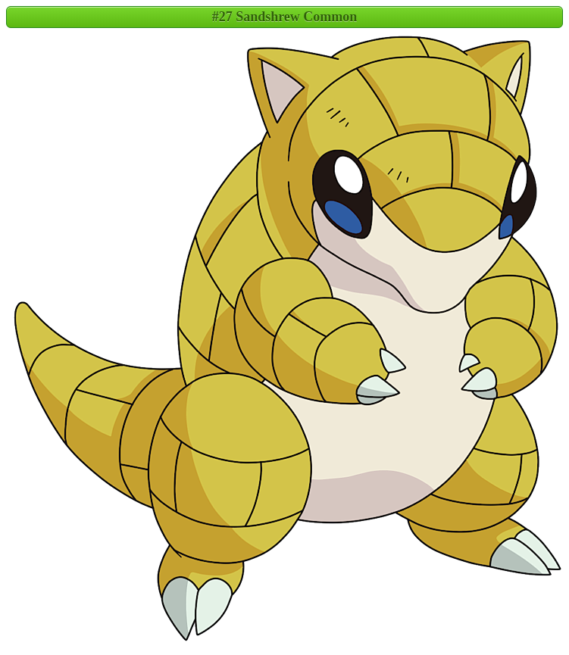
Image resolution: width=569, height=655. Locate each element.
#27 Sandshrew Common (285, 16)
